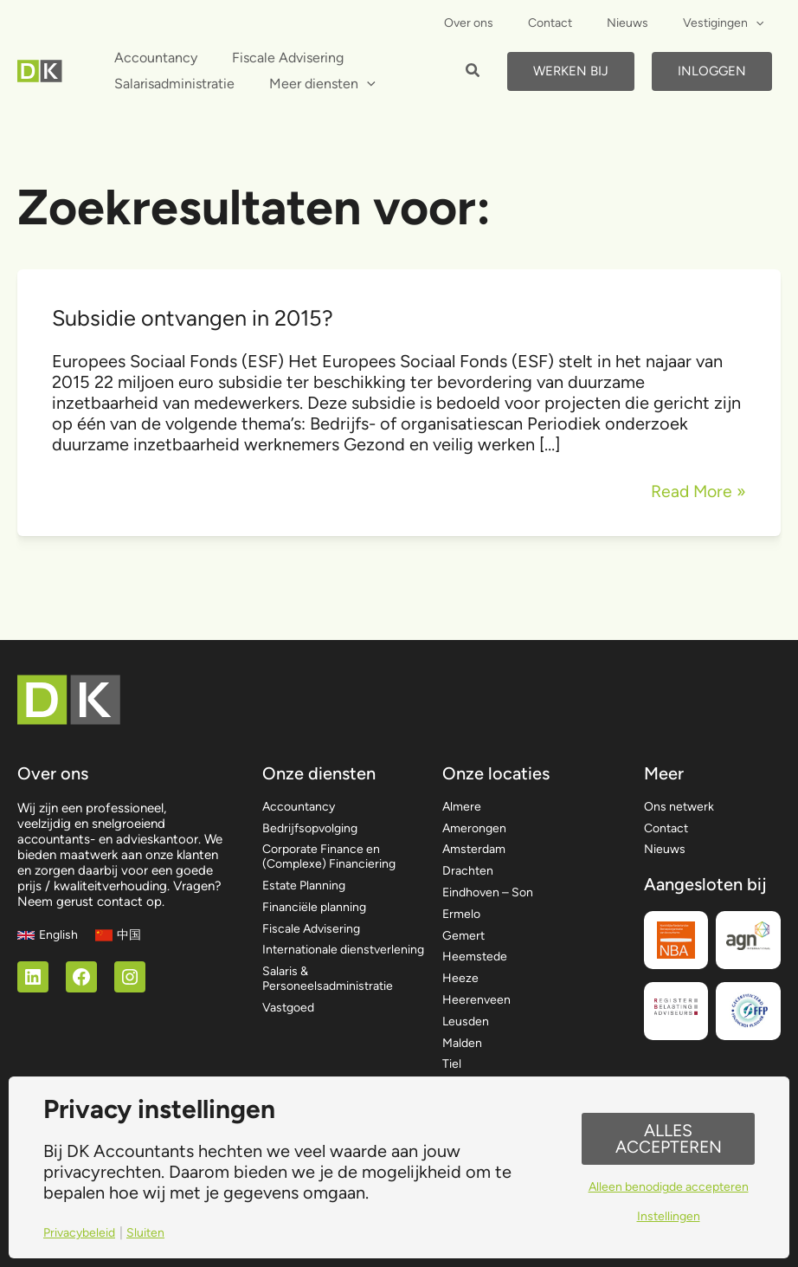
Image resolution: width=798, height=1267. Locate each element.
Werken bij (570, 71)
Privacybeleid (81, 1232)
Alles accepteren (668, 1138)
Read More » (696, 491)
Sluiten (151, 1232)
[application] (761, 23)
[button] (473, 72)
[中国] (121, 918)
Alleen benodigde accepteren (668, 1187)
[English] (48, 918)
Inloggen (712, 71)
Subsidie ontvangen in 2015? (197, 318)
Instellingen (668, 1218)
